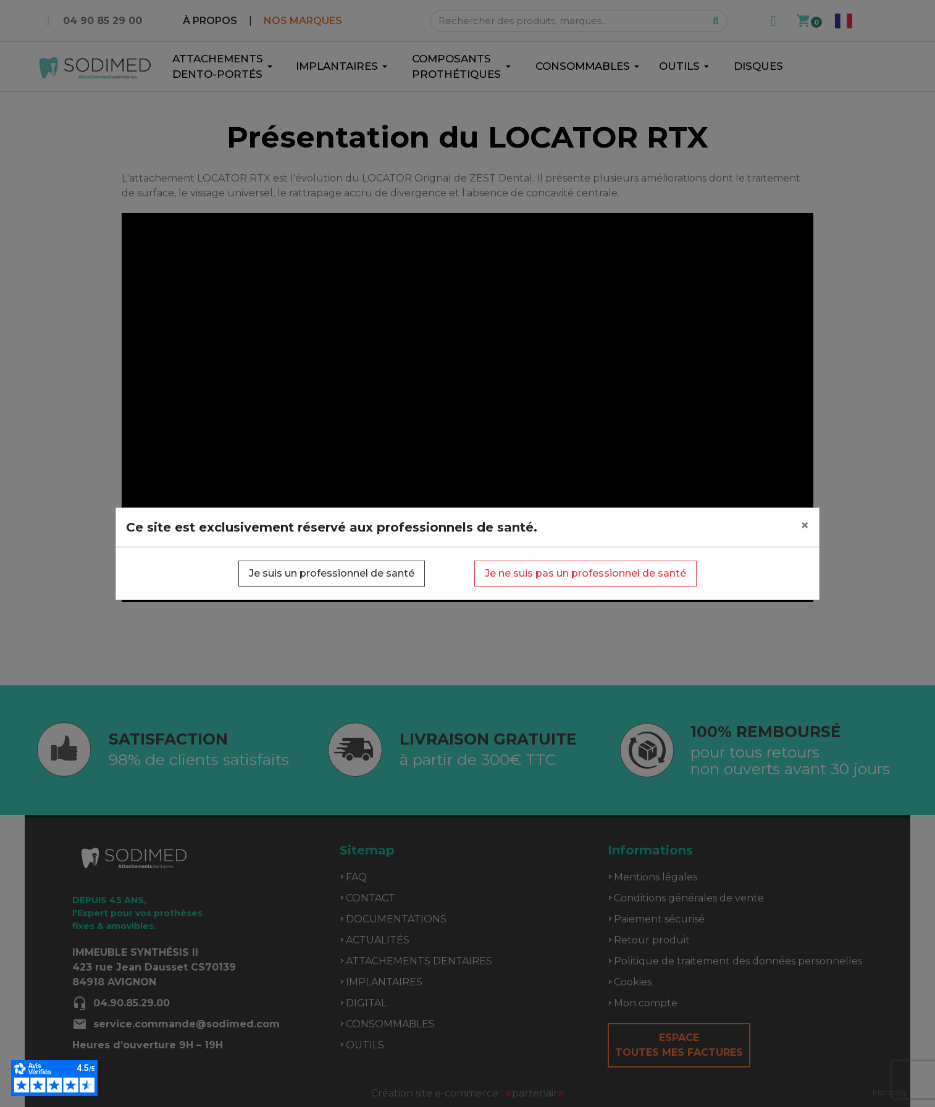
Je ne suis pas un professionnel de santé (585, 573)
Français (889, 1092)
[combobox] (889, 1092)
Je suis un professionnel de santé (331, 573)
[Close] (804, 525)
